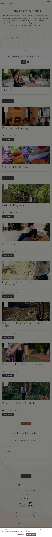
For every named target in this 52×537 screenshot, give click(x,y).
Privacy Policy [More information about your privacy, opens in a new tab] (27, 531)
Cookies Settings (20, 534)
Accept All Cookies (31, 534)
